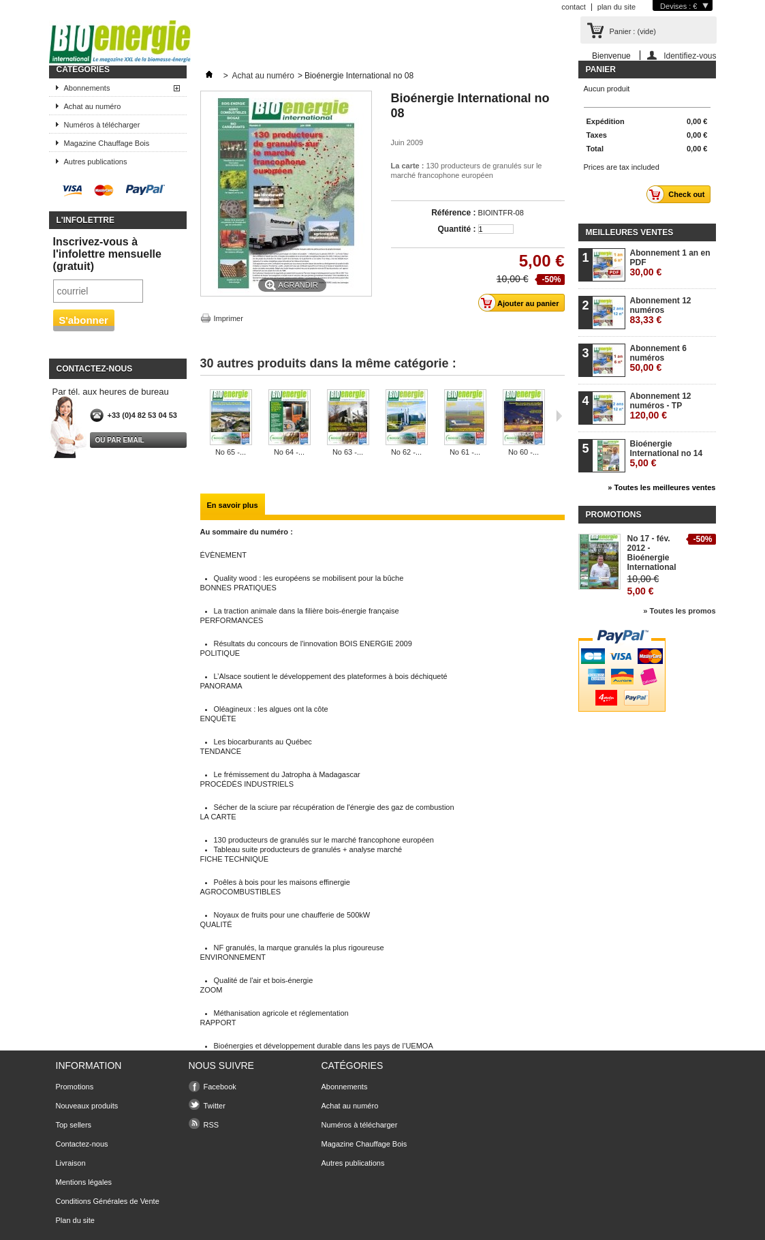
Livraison (71, 1163)
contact (573, 7)
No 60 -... (523, 452)
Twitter (214, 1106)
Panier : (633, 31)
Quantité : (457, 229)
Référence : (453, 212)
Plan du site (75, 1220)
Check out (679, 194)
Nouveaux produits (87, 1106)
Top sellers (74, 1125)
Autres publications (95, 161)
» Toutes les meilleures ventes (661, 487)
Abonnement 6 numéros (658, 358)
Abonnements (87, 88)
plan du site (616, 7)
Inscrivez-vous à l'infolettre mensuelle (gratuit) (107, 254)
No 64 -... (289, 452)
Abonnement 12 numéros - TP (660, 406)
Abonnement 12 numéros (660, 310)
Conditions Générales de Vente (107, 1201)
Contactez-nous (82, 1144)
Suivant (559, 416)
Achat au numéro (92, 106)
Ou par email (119, 440)
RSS (211, 1125)
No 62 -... (406, 452)
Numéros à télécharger (102, 125)
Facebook (220, 1087)
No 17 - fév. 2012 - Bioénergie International (651, 553)
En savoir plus (232, 505)
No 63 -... (347, 452)
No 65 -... (230, 452)
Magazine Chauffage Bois (107, 143)
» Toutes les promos (679, 611)
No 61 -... (465, 452)
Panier (601, 69)
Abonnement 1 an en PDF (670, 262)
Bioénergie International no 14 (666, 453)
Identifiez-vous (689, 55)
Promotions (614, 514)
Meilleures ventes (630, 232)
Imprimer (228, 318)
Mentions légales (84, 1182)
